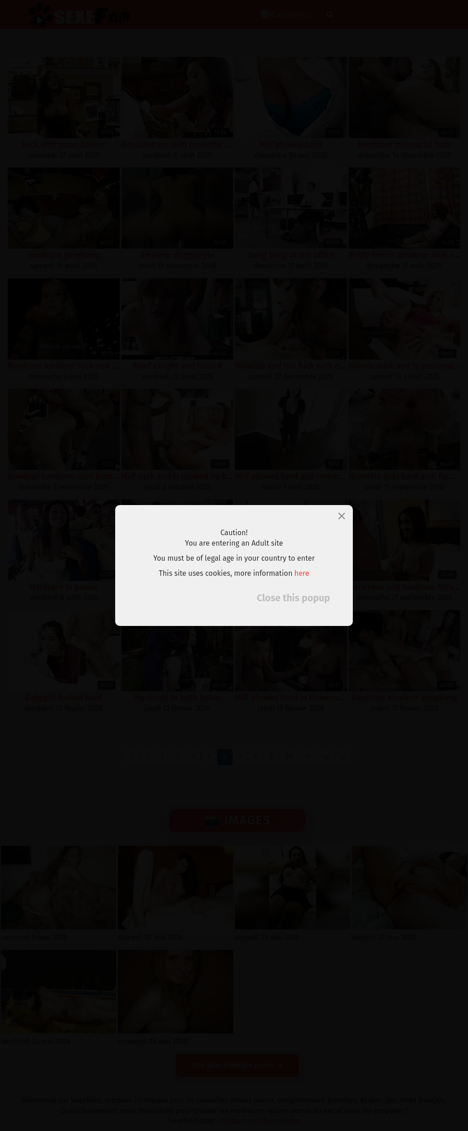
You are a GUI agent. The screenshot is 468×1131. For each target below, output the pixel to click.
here (301, 573)
